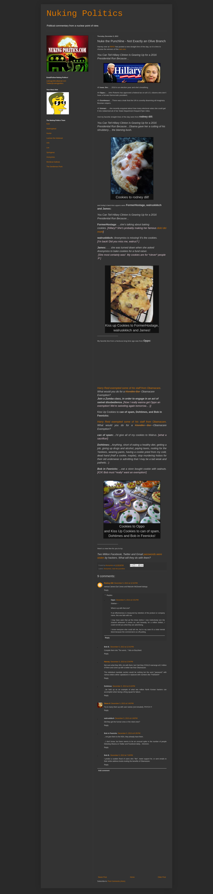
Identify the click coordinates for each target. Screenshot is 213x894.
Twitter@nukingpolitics (54, 83)
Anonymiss (107, 569)
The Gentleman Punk (54, 167)
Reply (106, 590)
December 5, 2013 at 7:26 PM (121, 755)
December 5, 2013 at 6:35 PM (129, 733)
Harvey (107, 662)
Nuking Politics (84, 13)
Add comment (103, 771)
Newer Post (102, 877)
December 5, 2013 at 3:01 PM (127, 600)
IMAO (112, 47)
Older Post (162, 877)
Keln (48, 124)
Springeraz (50, 152)
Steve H (107, 703)
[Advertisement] (132, 855)
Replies (109, 595)
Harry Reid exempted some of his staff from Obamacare (128, 388)
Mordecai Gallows (53, 162)
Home (132, 877)
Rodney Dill (108, 583)
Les (47, 148)
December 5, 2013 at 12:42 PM (122, 647)
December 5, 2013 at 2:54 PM (122, 662)
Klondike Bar (132, 391)
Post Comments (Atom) (116, 881)
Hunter (49, 133)
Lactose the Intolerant (54, 138)
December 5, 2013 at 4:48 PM (126, 718)
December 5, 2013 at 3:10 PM (124, 686)
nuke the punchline (118, 569)
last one (122, 49)
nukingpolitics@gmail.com (56, 81)
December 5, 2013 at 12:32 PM (126, 583)
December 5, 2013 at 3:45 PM (122, 703)
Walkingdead (51, 129)
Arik (47, 143)
